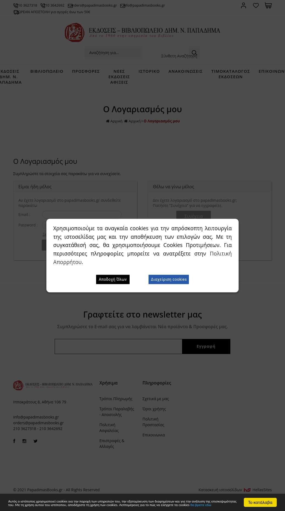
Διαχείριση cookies (169, 279)
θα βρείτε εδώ (114, 505)
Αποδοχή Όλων (113, 279)
